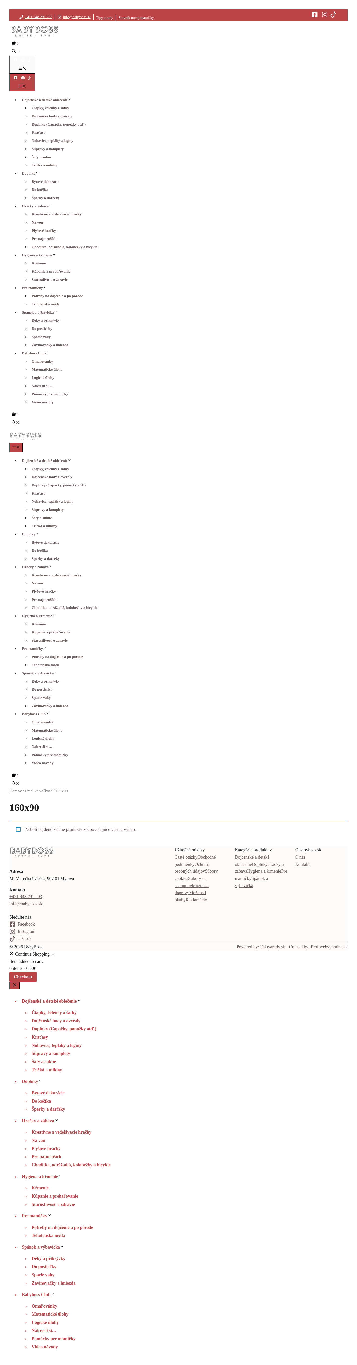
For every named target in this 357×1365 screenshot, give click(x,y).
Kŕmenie (39, 263)
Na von (37, 222)
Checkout (23, 976)
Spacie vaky (41, 337)
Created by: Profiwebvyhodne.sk (318, 947)
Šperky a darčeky (46, 198)
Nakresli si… (42, 386)
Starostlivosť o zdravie (50, 280)
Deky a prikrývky (46, 320)
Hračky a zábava (38, 206)
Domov (15, 791)
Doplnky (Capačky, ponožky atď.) (59, 124)
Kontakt (302, 864)
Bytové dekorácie (45, 182)
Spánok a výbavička (41, 312)
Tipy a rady (104, 18)
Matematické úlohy (47, 369)
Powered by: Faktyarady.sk (261, 947)
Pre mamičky (35, 288)
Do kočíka (40, 190)
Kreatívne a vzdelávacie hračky (57, 214)
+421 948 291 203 (38, 17)
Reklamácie (196, 899)
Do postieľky (42, 329)
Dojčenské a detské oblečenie (48, 100)
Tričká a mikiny (44, 165)
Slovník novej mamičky (136, 18)
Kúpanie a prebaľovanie (51, 271)
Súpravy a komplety (48, 149)
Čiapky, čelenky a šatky (50, 108)
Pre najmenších (44, 239)
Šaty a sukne (42, 157)
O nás (300, 857)
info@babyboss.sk (77, 17)
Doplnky (32, 173)
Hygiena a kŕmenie (40, 255)
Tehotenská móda (46, 304)
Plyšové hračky (44, 231)
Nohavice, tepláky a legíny (52, 141)
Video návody (42, 402)
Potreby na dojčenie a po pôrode (57, 296)
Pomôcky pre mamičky (50, 394)
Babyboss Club (37, 353)
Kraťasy (38, 132)
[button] (15, 51)
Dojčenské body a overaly (52, 116)
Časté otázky (186, 857)
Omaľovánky (42, 361)
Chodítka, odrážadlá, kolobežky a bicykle (64, 247)
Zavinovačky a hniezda (50, 345)
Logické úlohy (43, 378)
